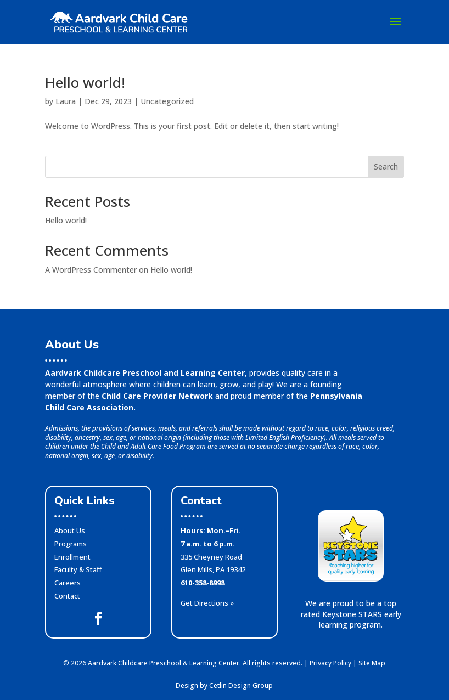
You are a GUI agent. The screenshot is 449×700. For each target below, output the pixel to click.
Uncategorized (167, 101)
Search (386, 166)
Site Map (371, 663)
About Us (69, 530)
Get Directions (207, 603)
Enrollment (72, 557)
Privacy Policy (330, 663)
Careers (67, 583)
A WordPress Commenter (91, 269)
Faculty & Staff (78, 569)
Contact (67, 596)
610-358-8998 (202, 583)
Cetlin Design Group (241, 685)
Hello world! (85, 82)
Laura (65, 101)
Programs (70, 544)
